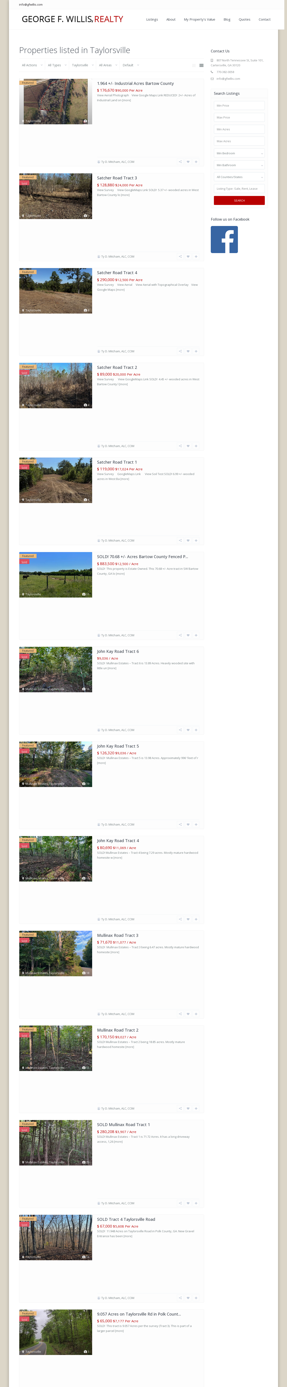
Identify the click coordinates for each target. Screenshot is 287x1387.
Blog (223, 19)
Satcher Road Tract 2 (117, 241)
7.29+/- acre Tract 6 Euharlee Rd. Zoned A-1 (138, 1188)
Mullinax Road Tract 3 (117, 557)
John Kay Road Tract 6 (118, 399)
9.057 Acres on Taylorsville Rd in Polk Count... (139, 767)
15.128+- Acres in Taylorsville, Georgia (132, 873)
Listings (149, 19)
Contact (261, 19)
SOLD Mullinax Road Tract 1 (123, 662)
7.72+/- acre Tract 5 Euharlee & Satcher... (135, 1241)
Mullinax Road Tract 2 (117, 609)
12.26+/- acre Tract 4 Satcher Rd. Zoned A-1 (138, 1083)
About (167, 19)
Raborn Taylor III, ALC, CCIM (119, 962)
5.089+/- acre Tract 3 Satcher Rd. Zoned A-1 (138, 1136)
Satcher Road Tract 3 (117, 136)
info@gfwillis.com (31, 4)
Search (239, 200)
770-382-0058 (225, 72)
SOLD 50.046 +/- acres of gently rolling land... (139, 820)
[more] (126, 100)
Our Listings (185, 1380)
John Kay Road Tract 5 (118, 451)
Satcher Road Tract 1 (117, 294)
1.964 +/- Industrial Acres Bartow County (135, 83)
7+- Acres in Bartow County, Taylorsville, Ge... (139, 925)
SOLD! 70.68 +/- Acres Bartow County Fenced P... (142, 346)
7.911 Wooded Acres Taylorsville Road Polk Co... (141, 1294)
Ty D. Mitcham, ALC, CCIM (117, 120)
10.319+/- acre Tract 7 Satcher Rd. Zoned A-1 (139, 1031)
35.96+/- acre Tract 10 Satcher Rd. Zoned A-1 (139, 978)
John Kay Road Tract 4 (118, 504)
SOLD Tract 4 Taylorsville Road (126, 715)
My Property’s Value (196, 19)
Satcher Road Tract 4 (117, 188)
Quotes (241, 19)
